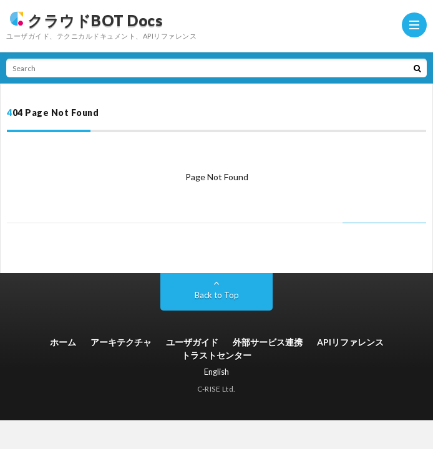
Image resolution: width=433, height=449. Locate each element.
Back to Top (217, 295)
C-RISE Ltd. (216, 388)
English (216, 372)
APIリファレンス (350, 342)
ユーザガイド (192, 342)
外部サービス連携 (268, 342)
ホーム (63, 342)
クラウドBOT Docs (84, 18)
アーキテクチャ (121, 342)
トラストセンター (216, 355)
